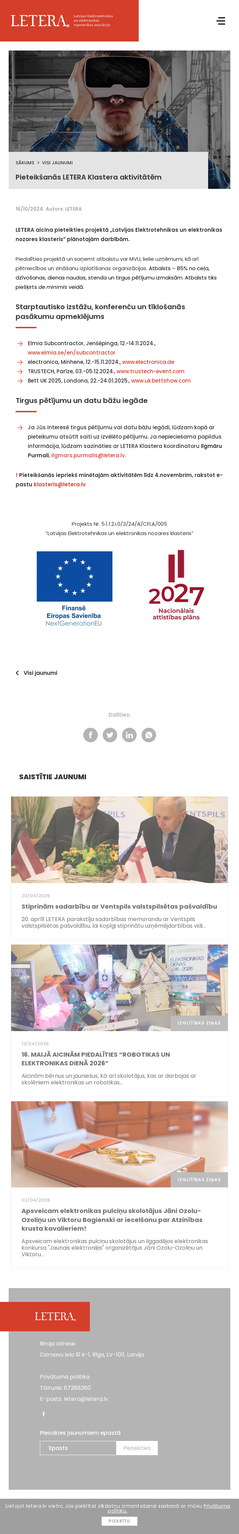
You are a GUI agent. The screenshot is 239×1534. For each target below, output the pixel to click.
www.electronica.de (147, 362)
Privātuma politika (64, 1377)
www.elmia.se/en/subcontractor (72, 352)
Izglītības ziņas (199, 1023)
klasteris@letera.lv (60, 484)
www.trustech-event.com (151, 371)
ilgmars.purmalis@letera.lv (88, 455)
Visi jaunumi (57, 162)
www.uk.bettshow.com (161, 380)
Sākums (25, 162)
